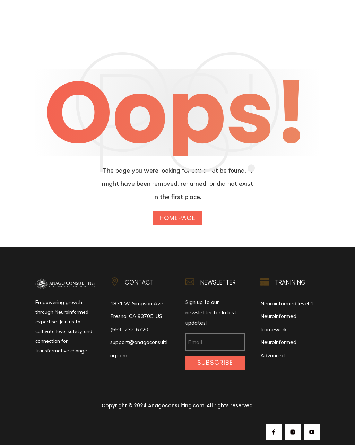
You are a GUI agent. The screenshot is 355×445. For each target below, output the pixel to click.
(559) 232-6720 (129, 329)
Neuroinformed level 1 (286, 303)
